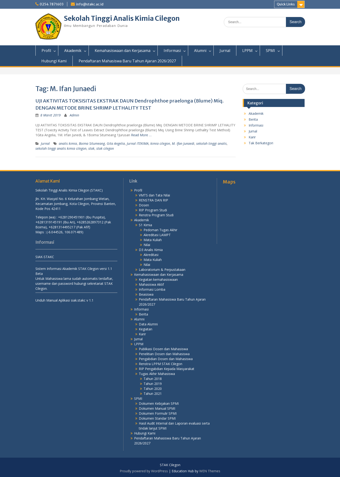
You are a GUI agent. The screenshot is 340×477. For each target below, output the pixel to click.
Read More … (141, 135)
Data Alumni (148, 324)
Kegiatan (145, 329)
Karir (252, 137)
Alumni (200, 50)
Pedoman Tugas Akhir (160, 230)
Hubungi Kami (54, 61)
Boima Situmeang (92, 143)
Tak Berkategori (261, 143)
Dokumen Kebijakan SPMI (159, 403)
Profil (46, 50)
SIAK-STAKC (44, 257)
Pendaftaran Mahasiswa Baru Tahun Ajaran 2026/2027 (127, 61)
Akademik (72, 50)
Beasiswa (146, 294)
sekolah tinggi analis (211, 143)
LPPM (247, 50)
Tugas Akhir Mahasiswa (157, 373)
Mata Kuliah (153, 240)
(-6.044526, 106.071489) (65, 232)
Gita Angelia (116, 143)
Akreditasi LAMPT (157, 235)
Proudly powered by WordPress (144, 471)
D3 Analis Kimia (151, 249)
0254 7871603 (52, 4)
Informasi (172, 50)
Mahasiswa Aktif (151, 284)
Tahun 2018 (153, 378)
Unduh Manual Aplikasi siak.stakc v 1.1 (64, 300)
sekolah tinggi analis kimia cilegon (60, 148)
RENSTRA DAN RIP (153, 200)
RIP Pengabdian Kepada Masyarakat (166, 368)
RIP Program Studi (153, 210)
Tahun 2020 (153, 388)
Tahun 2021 (153, 393)
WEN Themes (209, 471)
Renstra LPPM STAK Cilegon (160, 364)
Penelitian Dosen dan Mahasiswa (164, 354)
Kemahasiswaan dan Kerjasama (122, 50)
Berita (253, 119)
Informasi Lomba (152, 289)
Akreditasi (151, 254)
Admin (74, 115)
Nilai (147, 245)
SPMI (270, 50)
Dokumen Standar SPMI (157, 418)
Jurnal (225, 50)
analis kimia (68, 143)
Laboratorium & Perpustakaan (162, 269)
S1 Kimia (145, 225)
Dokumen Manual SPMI (157, 408)
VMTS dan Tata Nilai (154, 195)
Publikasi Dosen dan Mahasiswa (163, 349)
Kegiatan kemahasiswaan (158, 279)
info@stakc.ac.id (89, 4)
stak (91, 148)
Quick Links (286, 4)
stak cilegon (105, 148)
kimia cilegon (160, 143)
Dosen (144, 205)
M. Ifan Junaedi (183, 143)
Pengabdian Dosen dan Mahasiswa (166, 359)
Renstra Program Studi (156, 215)
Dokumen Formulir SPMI (158, 413)
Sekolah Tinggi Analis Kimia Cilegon (122, 18)
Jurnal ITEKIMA (138, 143)
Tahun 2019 (153, 383)
